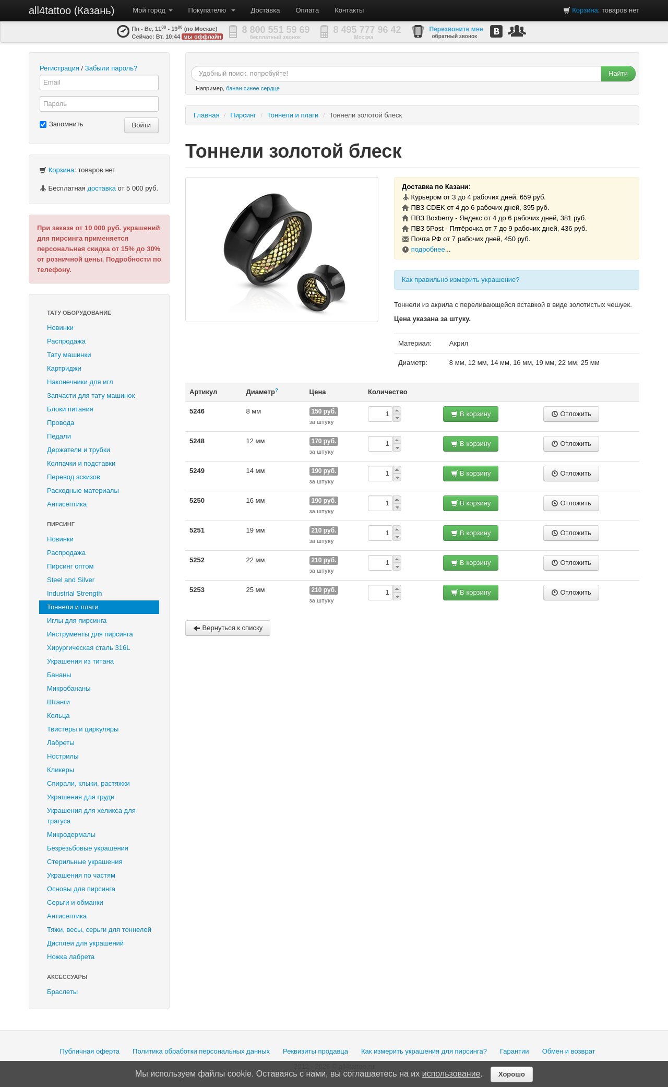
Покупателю (211, 10)
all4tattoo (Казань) (71, 10)
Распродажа (66, 341)
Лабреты (61, 743)
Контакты (349, 10)
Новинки (60, 328)
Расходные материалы (83, 490)
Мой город (152, 10)
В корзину (471, 414)
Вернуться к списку (228, 628)
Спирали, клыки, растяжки (88, 783)
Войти (141, 125)
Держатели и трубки (78, 450)
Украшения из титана (80, 661)
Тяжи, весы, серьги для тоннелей (99, 930)
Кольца (58, 715)
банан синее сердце (253, 88)
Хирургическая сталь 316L (88, 648)
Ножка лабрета (70, 957)
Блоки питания (70, 409)
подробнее (428, 249)
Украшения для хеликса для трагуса (91, 816)
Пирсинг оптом (70, 566)
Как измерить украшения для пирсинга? (424, 1051)
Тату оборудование (79, 313)
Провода (60, 423)
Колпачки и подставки (81, 463)
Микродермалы (71, 834)
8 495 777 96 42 (367, 30)
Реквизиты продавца (315, 1051)
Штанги (58, 702)
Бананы (59, 675)
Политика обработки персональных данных (201, 1051)
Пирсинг (61, 524)
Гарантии (514, 1051)
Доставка (265, 10)
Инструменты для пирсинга (90, 634)
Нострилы (63, 756)
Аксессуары (67, 977)
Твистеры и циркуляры (82, 729)
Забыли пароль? (111, 68)
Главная (206, 115)
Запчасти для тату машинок (91, 395)
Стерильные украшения (84, 862)
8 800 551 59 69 (276, 30)
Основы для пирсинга (81, 889)
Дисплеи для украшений (85, 943)
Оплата (307, 10)
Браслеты (62, 992)
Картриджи (64, 368)
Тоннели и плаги (73, 607)
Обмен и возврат (568, 1051)
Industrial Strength (74, 593)
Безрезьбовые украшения (87, 848)
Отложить (571, 414)
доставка (101, 188)
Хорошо (511, 1074)
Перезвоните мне (456, 29)
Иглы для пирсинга (76, 620)
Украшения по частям (81, 875)
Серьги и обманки (75, 902)
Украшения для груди (80, 797)
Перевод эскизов (73, 477)
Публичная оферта (89, 1051)
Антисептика (67, 504)
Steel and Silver (70, 580)
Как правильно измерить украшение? (461, 279)
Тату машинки (69, 355)
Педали (59, 436)
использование (451, 1073)
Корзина (585, 10)
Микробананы (69, 688)
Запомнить (61, 124)
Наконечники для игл (80, 382)
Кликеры (60, 770)
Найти (618, 73)
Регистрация (59, 68)
